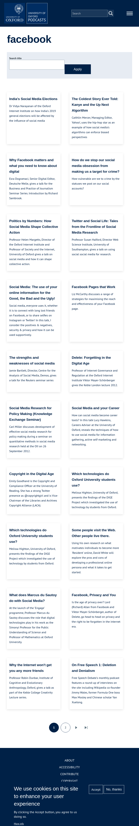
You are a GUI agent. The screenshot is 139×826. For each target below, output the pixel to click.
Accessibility (69, 767)
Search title (15, 58)
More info (19, 823)
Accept (96, 789)
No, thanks (114, 789)
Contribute (69, 774)
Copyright (69, 781)
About (69, 760)
